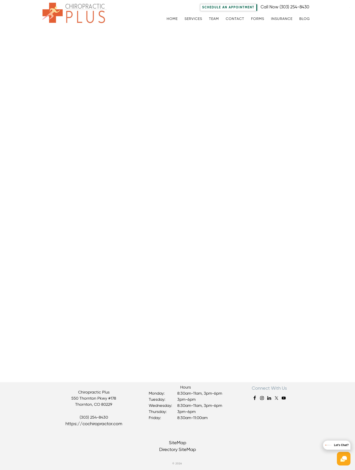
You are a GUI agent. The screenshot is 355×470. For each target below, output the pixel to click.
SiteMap (177, 443)
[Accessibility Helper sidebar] (349, 6)
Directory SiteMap (177, 449)
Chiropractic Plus (78, 14)
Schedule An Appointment (228, 7)
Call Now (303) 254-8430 (285, 7)
